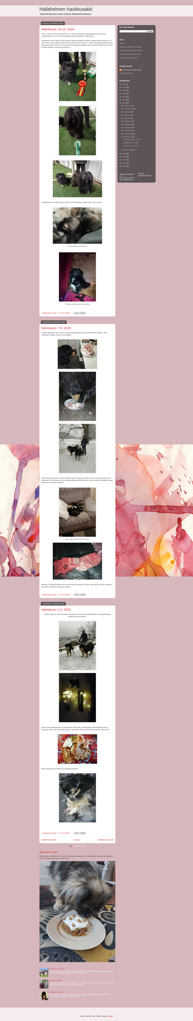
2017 (124, 160)
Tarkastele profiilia (126, 73)
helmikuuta (128, 137)
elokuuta (127, 118)
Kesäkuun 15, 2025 (56, 969)
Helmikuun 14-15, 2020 (57, 29)
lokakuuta (127, 112)
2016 (124, 163)
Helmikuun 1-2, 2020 (56, 610)
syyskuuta (127, 115)
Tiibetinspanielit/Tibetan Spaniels (131, 50)
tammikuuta (128, 150)
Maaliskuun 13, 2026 (48, 852)
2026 (124, 84)
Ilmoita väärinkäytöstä (144, 174)
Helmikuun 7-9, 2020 (56, 328)
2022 (124, 97)
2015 (124, 166)
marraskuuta (128, 109)
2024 (124, 90)
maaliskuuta (128, 134)
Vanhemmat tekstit (105, 840)
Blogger (110, 1016)
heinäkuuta (128, 121)
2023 (124, 94)
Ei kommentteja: (65, 313)
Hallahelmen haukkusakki (65, 9)
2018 (124, 157)
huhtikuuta (128, 130)
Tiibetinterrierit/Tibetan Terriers (130, 54)
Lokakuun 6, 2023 (56, 992)
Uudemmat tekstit (48, 840)
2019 (124, 154)
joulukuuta (128, 106)
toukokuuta (128, 127)
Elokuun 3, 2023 (55, 981)
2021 (124, 100)
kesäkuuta (128, 124)
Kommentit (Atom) (79, 846)
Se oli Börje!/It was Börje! (128, 58)
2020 (124, 103)
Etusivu (77, 840)
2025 (124, 87)
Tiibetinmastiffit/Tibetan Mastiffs (131, 47)
